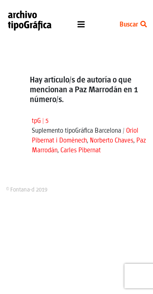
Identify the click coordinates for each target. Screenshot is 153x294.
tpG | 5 (40, 121)
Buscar (133, 25)
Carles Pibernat (80, 150)
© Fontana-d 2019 (26, 190)
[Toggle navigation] (81, 26)
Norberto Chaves (111, 141)
